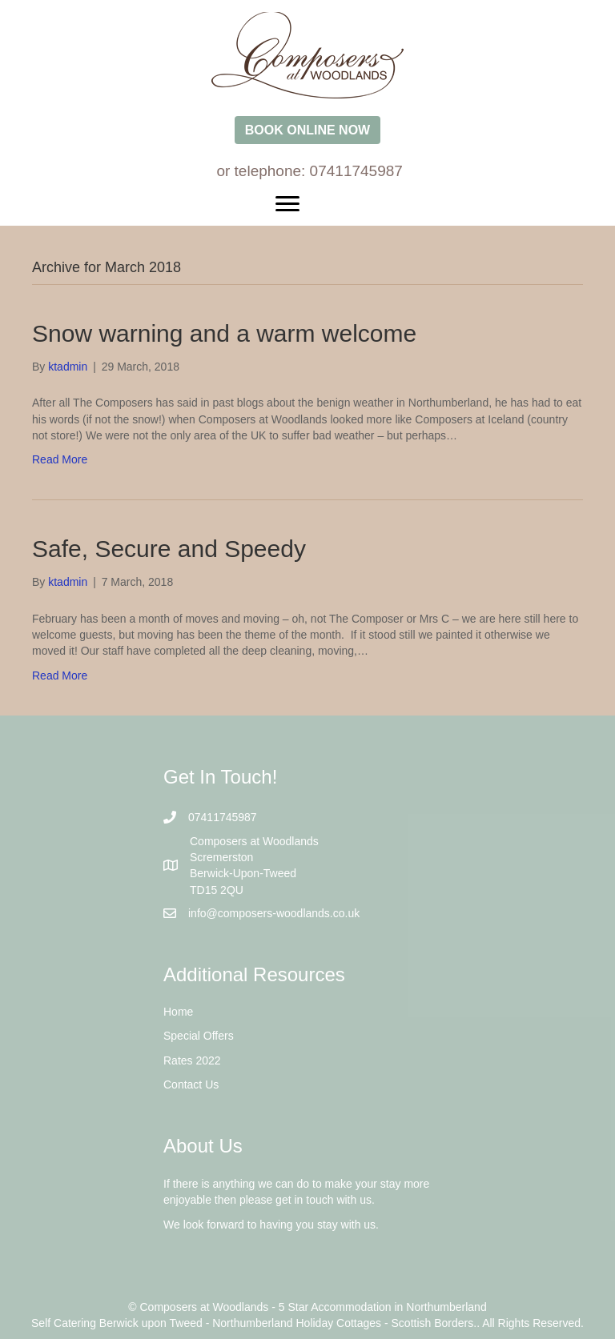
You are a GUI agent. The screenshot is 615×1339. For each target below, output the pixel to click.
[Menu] (307, 204)
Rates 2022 (192, 1060)
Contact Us (191, 1084)
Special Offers (198, 1035)
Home (178, 1011)
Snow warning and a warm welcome (224, 333)
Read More (59, 459)
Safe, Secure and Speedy (169, 548)
